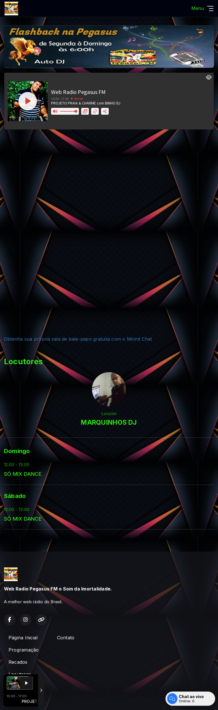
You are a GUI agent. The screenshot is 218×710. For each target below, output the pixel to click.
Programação (24, 650)
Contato (66, 637)
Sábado (15, 495)
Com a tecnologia (24, 699)
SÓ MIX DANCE (23, 474)
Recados (18, 662)
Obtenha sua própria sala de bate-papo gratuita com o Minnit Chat (78, 339)
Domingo (17, 451)
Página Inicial (23, 637)
